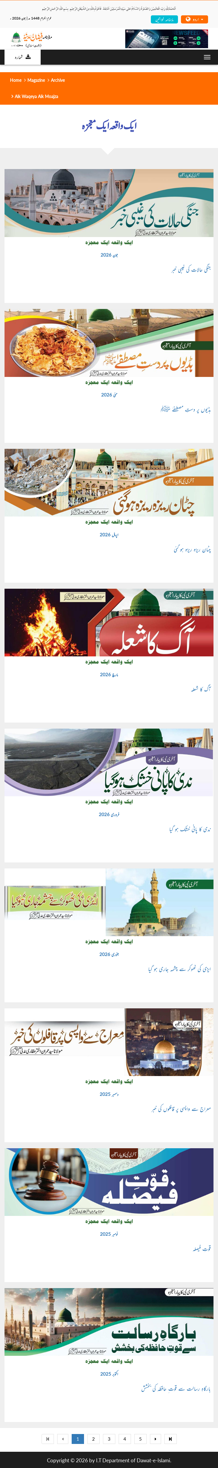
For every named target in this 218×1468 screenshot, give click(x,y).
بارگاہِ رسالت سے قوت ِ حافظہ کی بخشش (176, 1388)
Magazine (36, 80)
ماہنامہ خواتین (164, 19)
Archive (58, 80)
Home (15, 80)
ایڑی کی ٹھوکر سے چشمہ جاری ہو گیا (179, 969)
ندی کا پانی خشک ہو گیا (190, 829)
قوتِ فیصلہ (202, 1248)
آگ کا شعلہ (201, 689)
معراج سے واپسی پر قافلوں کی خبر (181, 1108)
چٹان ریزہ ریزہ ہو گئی (192, 549)
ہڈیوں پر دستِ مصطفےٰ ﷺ (186, 409)
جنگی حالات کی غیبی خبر (191, 269)
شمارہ (23, 57)
